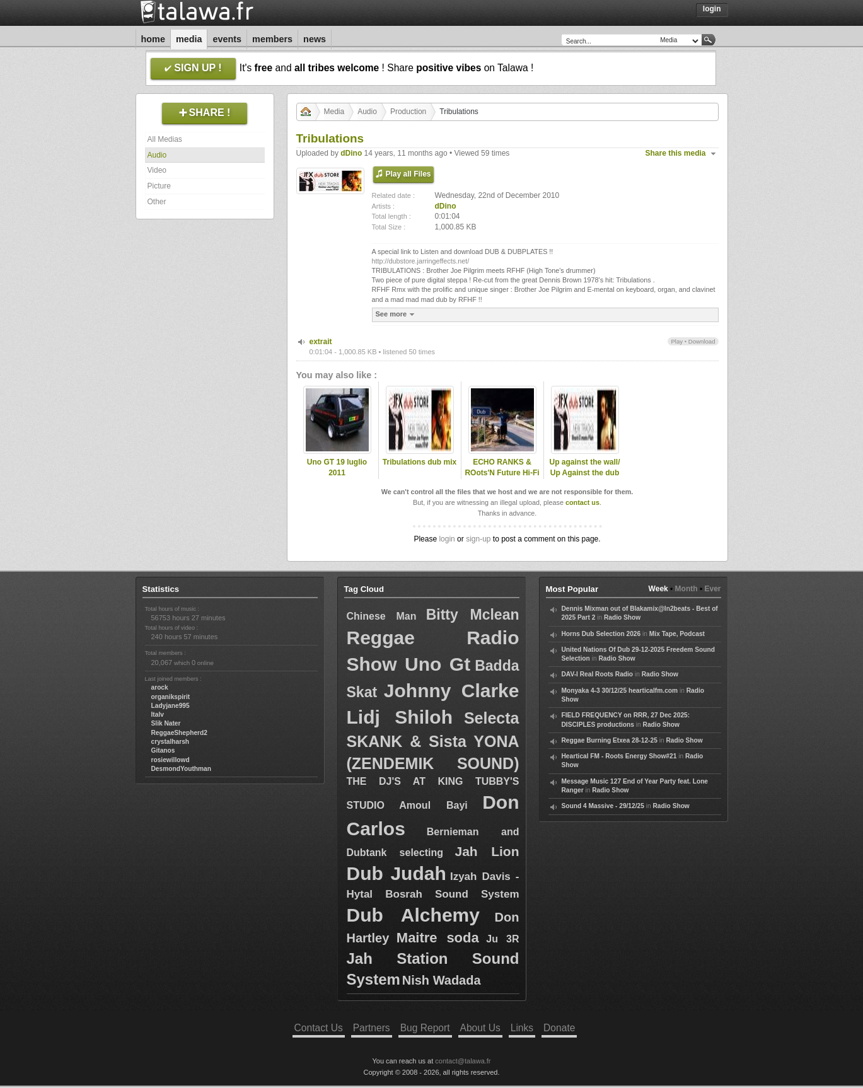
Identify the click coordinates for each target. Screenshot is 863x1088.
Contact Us (318, 1027)
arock (159, 687)
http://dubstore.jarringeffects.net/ (421, 261)
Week (658, 588)
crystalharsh (170, 741)
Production (408, 111)
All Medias (165, 139)
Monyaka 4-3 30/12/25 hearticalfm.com (620, 690)
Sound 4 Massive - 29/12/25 (603, 805)
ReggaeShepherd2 (179, 732)
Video (157, 170)
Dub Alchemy (413, 915)
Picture (159, 186)
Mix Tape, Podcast (677, 633)
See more (397, 314)
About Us (480, 1027)
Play (677, 341)
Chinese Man (382, 616)
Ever (712, 588)
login (447, 539)
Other (157, 201)
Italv (157, 714)
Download (701, 341)
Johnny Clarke (451, 690)
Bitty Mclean (472, 614)
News (314, 39)
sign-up (478, 539)
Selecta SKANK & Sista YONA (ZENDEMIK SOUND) (433, 740)
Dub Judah (396, 873)
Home (153, 39)
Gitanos (163, 750)
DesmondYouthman (181, 768)
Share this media (676, 153)
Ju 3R (502, 939)
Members (272, 39)
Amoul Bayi (433, 805)
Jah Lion (487, 851)
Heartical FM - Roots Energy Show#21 (619, 756)
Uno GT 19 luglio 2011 (337, 467)
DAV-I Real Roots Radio (598, 674)
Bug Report (425, 1027)
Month (686, 588)
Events (226, 39)
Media (189, 39)
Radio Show (622, 617)
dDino (351, 153)
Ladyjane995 (170, 705)
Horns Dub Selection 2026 (601, 633)
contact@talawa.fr (462, 1061)
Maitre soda (438, 938)
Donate (559, 1027)
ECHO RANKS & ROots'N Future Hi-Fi (502, 467)
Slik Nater (166, 723)
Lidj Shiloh (400, 717)
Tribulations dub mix (419, 462)
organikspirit (170, 696)
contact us (582, 502)
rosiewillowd (170, 759)
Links (522, 1027)
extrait (321, 341)
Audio (157, 155)
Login (712, 8)
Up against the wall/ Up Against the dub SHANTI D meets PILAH (584, 478)
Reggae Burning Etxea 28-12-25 (609, 740)
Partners (371, 1027)
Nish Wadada (441, 980)
